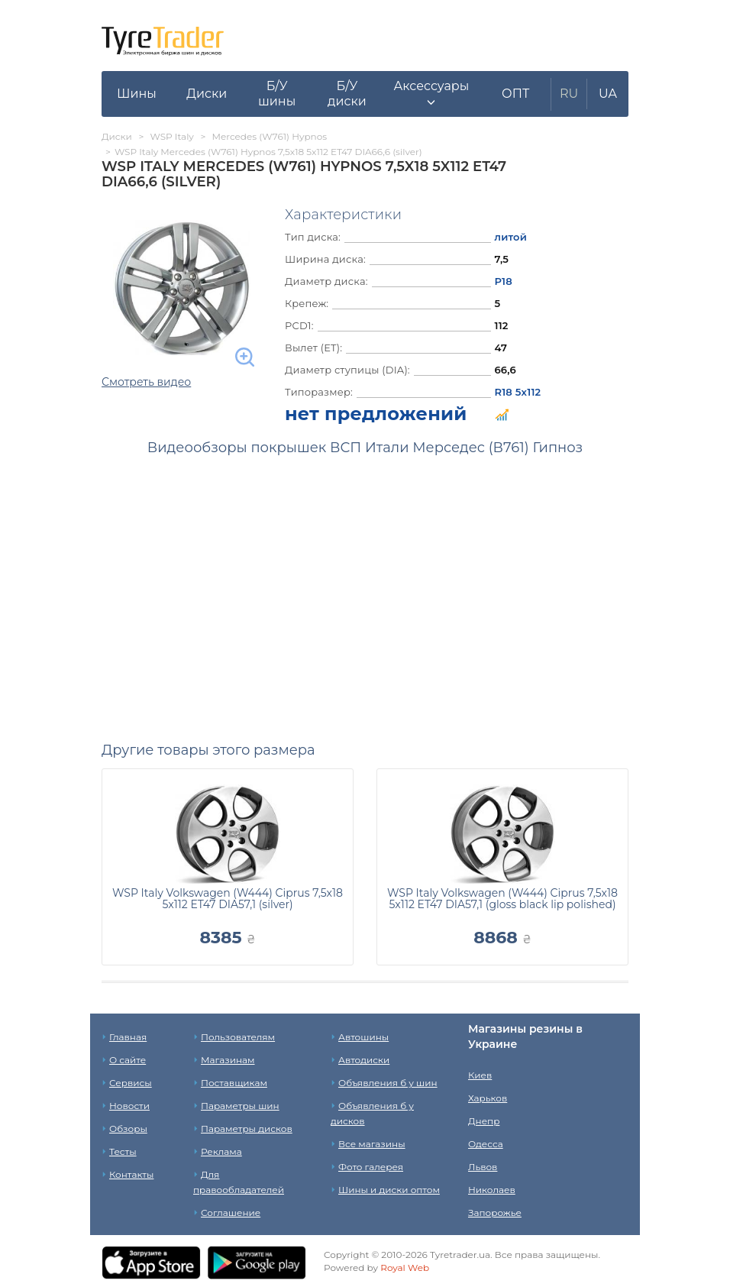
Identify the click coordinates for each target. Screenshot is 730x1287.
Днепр (483, 1121)
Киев (480, 1075)
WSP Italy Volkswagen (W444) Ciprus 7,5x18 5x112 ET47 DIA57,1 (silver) (227, 898)
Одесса (485, 1144)
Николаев (491, 1189)
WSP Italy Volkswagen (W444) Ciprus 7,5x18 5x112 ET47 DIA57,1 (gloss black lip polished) (502, 898)
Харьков (487, 1098)
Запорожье (495, 1212)
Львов (482, 1166)
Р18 (503, 281)
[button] (431, 94)
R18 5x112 (518, 392)
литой (511, 237)
